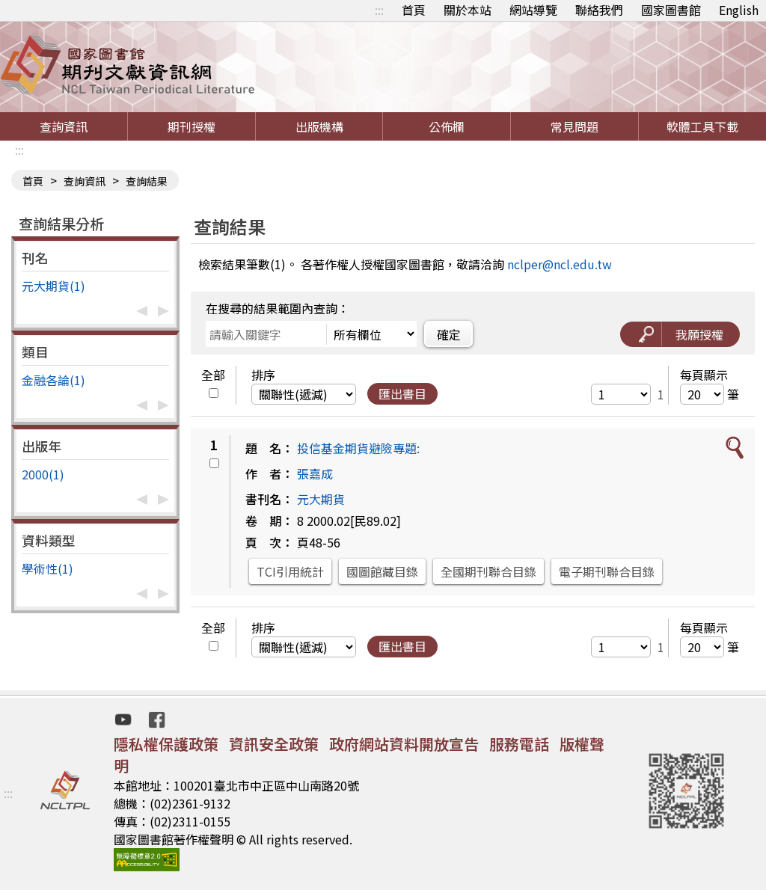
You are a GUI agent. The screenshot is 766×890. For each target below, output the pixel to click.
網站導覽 (533, 10)
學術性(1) (47, 568)
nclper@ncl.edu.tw (559, 264)
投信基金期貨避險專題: (358, 448)
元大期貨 (321, 499)
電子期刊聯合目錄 (607, 571)
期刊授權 (191, 126)
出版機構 (319, 126)
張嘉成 (315, 473)
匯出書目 (402, 393)
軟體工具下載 (702, 126)
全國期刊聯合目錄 (488, 571)
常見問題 (574, 126)
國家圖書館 (671, 10)
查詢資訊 (64, 126)
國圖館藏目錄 (382, 571)
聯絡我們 (599, 10)
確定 (449, 334)
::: (379, 10)
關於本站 (467, 10)
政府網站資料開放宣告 (404, 744)
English (739, 10)
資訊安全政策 (274, 744)
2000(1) (43, 474)
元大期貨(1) (53, 286)
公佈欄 (447, 126)
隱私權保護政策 (166, 744)
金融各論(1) (53, 380)
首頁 (414, 10)
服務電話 (519, 744)
